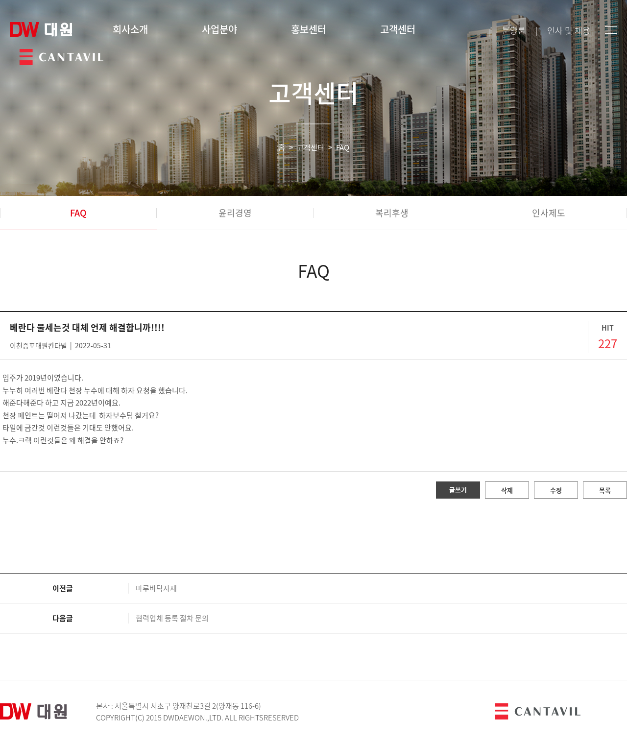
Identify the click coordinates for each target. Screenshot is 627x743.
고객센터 (397, 29)
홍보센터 (308, 29)
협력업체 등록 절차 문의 (172, 618)
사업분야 (219, 29)
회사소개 (130, 29)
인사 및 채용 (568, 30)
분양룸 (514, 30)
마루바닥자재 (156, 588)
